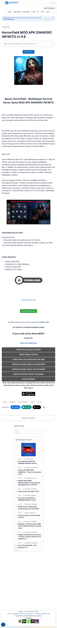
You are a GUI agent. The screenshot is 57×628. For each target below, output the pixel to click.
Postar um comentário (28, 418)
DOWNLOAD (28, 52)
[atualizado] (35, 467)
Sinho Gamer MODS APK (30, 611)
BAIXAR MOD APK (28, 300)
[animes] (27, 513)
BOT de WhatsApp (9, 19)
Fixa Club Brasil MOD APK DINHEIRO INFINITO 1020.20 (27, 462)
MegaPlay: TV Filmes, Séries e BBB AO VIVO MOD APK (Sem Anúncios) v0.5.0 (29, 526)
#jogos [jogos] (33, 402)
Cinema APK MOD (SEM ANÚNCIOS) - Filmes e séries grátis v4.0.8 (29, 472)
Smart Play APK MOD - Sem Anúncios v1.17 (27, 546)
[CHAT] (42, 11)
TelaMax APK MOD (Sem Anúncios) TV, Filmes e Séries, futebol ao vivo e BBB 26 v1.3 (29, 537)
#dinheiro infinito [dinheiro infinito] (23, 402)
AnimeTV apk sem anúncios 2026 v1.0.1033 (29, 516)
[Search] (51, 2)
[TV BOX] (33, 11)
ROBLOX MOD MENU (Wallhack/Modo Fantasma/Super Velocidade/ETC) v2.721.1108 (29, 483)
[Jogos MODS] (17, 11)
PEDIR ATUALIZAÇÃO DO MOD (28, 350)
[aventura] (34, 478)
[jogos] (31, 459)
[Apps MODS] (25, 11)
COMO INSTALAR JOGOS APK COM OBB (28, 359)
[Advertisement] (28, 290)
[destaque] (33, 495)
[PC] (38, 11)
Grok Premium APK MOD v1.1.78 (28, 491)
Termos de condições (13, 613)
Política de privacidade (26, 613)
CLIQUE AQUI (46, 18)
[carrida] (27, 459)
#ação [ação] (4, 402)
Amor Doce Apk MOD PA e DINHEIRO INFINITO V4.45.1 (27, 499)
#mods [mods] (39, 402)
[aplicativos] (29, 467)
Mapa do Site (46, 613)
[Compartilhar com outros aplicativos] (44, 407)
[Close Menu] (52, 18)
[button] (54, 2)
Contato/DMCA (37, 613)
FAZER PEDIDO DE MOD (28, 355)
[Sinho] (5, 44)
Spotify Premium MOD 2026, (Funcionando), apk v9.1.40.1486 (28, 508)
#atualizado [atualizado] (12, 402)
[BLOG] (47, 11)
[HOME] (9, 11)
